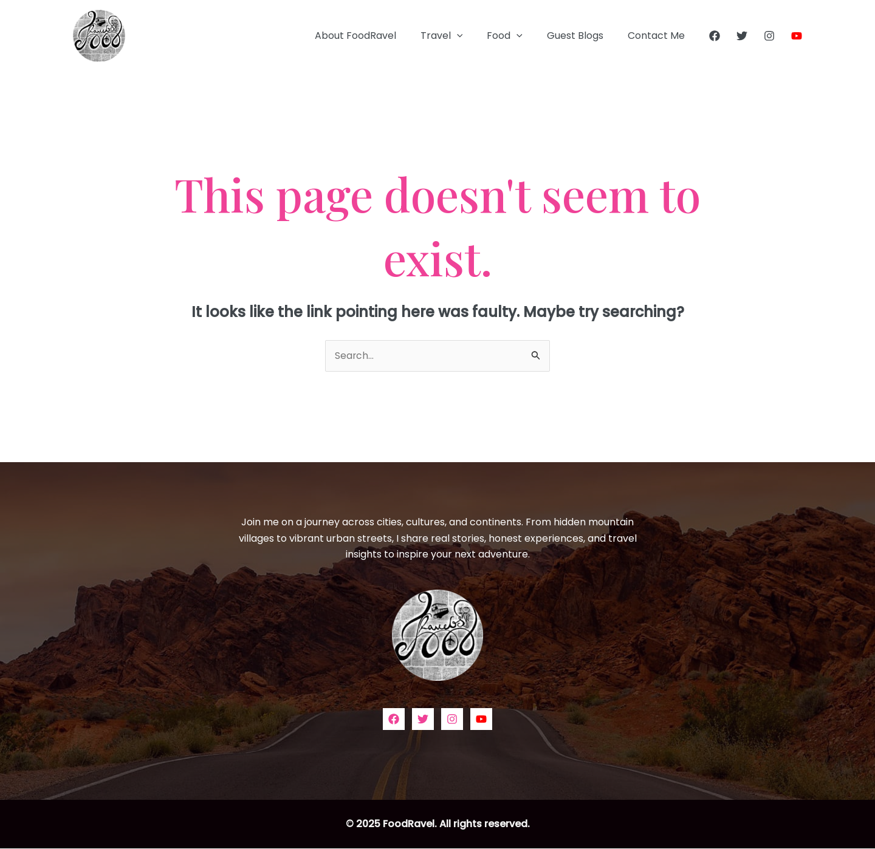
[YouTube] (796, 35)
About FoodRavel (377, 36)
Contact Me (658, 36)
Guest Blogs (582, 36)
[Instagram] (769, 35)
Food (517, 36)
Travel (458, 36)
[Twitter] (741, 35)
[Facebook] (714, 35)
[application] (474, 36)
